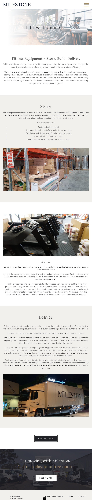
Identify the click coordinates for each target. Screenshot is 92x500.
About (71, 496)
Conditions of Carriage (54, 496)
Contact (82, 496)
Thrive (17, 496)
